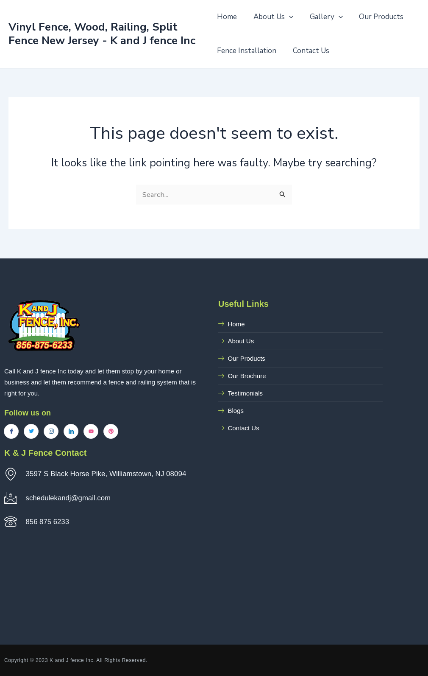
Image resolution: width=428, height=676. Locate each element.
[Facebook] (11, 431)
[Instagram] (51, 431)
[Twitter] (31, 431)
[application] (287, 17)
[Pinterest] (110, 431)
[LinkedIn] (71, 431)
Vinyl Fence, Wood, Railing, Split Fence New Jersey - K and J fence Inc (101, 34)
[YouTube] (90, 431)
